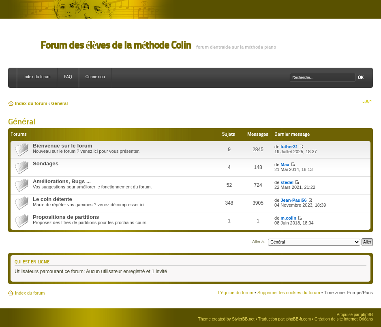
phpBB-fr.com (298, 319)
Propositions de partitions (66, 217)
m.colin (288, 218)
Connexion (95, 77)
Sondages (45, 163)
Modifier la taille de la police (367, 101)
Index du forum (37, 77)
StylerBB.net (243, 319)
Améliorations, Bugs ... (62, 181)
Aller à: (258, 241)
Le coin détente (52, 199)
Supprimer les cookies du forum (288, 292)
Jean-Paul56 (293, 200)
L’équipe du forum (235, 292)
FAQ (68, 77)
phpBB (367, 314)
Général (59, 103)
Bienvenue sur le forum (62, 146)
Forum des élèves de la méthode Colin (116, 45)
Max (284, 164)
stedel (286, 182)
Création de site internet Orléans (344, 319)
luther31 (289, 146)
